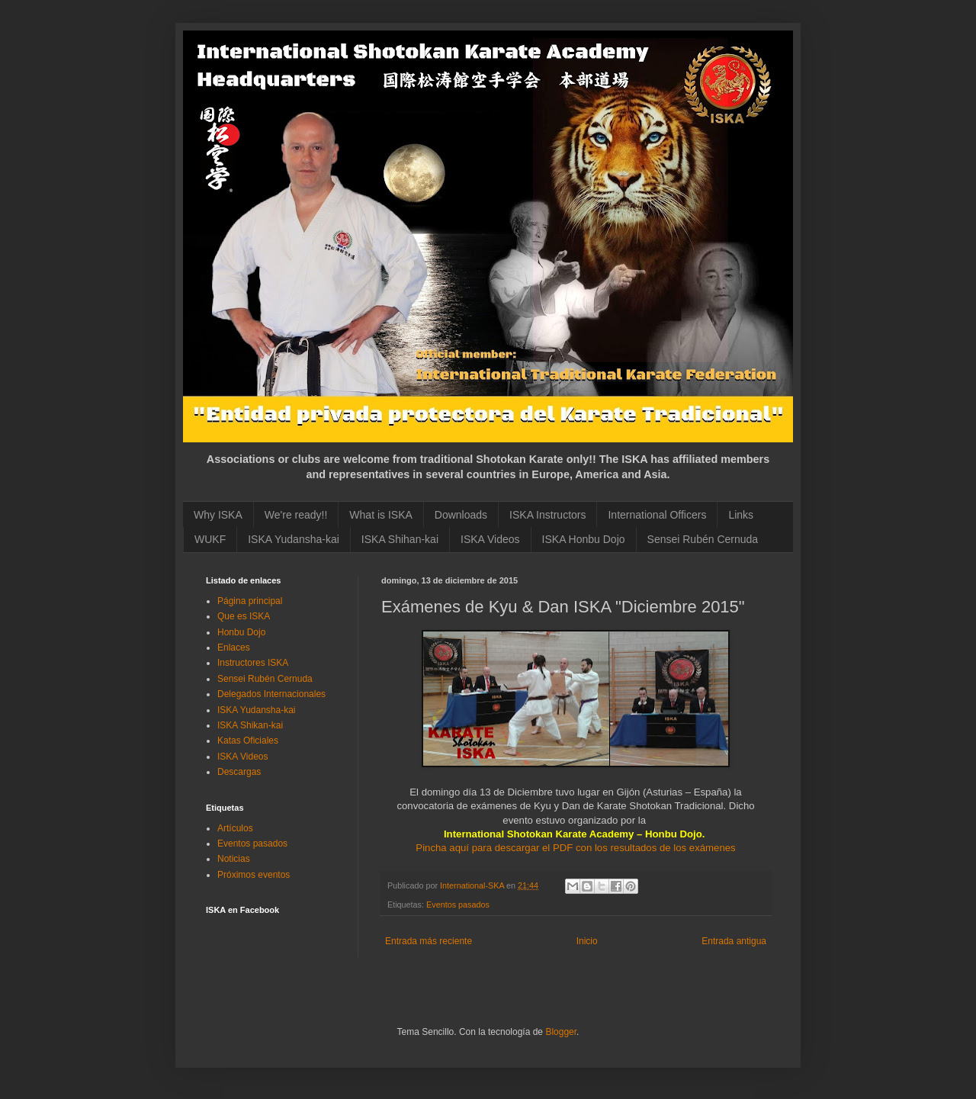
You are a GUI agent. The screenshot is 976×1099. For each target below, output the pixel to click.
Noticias (233, 858)
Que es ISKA (243, 616)
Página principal (249, 601)
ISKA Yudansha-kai (293, 539)
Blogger (560, 1032)
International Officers (657, 515)
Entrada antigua (734, 941)
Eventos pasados (458, 904)
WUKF (210, 539)
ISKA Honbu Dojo (583, 539)
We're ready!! (296, 515)
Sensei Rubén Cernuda (703, 539)
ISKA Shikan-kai (250, 725)
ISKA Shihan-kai (399, 539)
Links (740, 515)
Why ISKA (218, 515)
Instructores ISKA (252, 662)
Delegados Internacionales (271, 694)
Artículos (235, 828)
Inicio (587, 941)
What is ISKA (380, 515)
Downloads (461, 515)
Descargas (239, 771)
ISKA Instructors (547, 515)
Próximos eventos (253, 874)
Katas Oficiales (247, 740)
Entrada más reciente (428, 941)
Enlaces (233, 647)
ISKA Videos (490, 539)
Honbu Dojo (241, 632)
